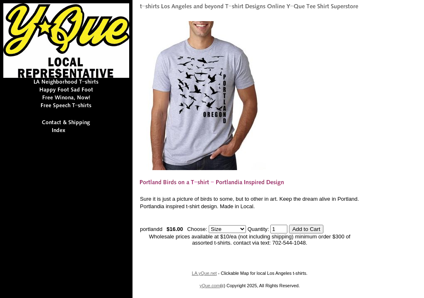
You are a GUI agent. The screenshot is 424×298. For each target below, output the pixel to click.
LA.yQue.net (204, 273)
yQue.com (210, 285)
